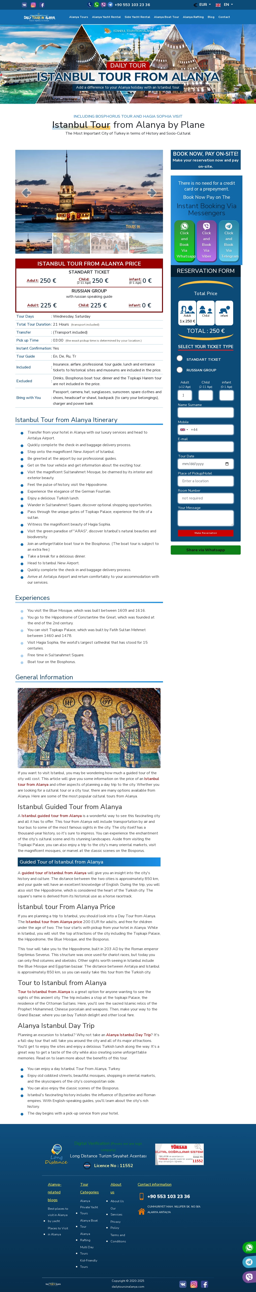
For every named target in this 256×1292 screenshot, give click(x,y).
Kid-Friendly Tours (88, 1263)
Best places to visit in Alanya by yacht (58, 1215)
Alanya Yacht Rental (106, 17)
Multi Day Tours (87, 1250)
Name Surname (190, 404)
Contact (224, 17)
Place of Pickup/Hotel (195, 473)
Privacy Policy (116, 1225)
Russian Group (201, 370)
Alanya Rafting (193, 17)
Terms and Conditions (118, 1238)
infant (226, 382)
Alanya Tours (78, 17)
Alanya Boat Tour (166, 17)
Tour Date (186, 456)
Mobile (183, 422)
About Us (117, 1201)
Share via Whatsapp (205, 550)
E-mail (183, 438)
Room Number (189, 490)
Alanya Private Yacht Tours (89, 1207)
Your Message (189, 507)
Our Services (116, 1211)
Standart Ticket (204, 360)
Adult (184, 382)
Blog (211, 17)
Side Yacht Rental (137, 17)
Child (206, 382)
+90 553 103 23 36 (132, 5)
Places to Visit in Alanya (58, 1231)
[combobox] (183, 430)
